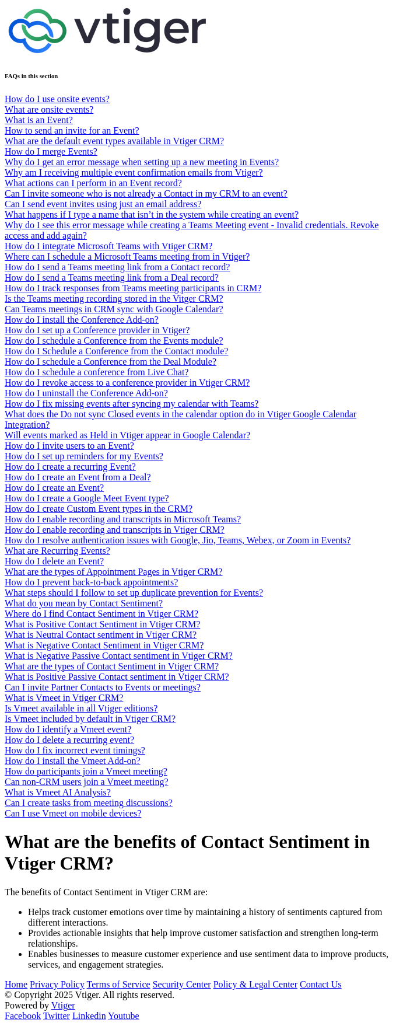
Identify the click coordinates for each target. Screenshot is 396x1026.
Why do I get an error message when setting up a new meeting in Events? (142, 162)
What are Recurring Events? (57, 551)
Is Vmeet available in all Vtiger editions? (81, 708)
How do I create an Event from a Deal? (78, 477)
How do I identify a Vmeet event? (68, 729)
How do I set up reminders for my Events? (84, 456)
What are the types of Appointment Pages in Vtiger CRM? (113, 572)
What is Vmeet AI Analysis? (58, 792)
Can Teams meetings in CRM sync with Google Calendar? (114, 309)
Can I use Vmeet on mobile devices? (73, 813)
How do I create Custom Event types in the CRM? (98, 509)
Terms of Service (118, 984)
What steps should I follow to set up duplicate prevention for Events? (134, 593)
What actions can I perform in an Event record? (93, 183)
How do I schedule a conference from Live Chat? (96, 372)
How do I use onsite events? (57, 99)
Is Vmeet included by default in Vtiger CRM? (90, 719)
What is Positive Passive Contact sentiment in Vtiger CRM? (117, 677)
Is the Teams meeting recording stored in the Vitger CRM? (114, 298)
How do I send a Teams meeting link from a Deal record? (112, 277)
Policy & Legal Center (255, 984)
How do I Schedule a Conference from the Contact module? (116, 351)
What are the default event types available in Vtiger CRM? (114, 141)
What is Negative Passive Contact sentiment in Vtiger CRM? (119, 656)
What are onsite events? (49, 109)
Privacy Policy (57, 984)
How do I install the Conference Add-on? (82, 319)
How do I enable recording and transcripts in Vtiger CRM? (115, 530)
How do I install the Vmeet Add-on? (73, 761)
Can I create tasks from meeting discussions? (89, 803)
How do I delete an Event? (54, 561)
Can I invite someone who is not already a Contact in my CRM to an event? (146, 193)
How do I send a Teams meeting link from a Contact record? (117, 267)
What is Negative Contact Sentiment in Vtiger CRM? (104, 645)
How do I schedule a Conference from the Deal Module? (110, 362)
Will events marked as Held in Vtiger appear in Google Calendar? (127, 435)
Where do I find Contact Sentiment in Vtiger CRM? (101, 614)
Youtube (123, 1016)
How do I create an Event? (54, 488)
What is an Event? (39, 120)
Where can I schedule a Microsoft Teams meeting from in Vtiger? (127, 256)
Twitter (56, 1016)
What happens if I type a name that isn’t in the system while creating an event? (152, 214)
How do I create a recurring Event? (70, 467)
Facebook (23, 1016)
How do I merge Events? (51, 151)
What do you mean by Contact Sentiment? (84, 603)
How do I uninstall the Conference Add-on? (86, 393)
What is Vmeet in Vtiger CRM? (64, 698)
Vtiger (63, 1005)
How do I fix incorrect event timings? (75, 750)
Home (16, 984)
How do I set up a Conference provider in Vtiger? (97, 330)
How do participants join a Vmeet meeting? (86, 771)
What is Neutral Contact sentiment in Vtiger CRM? (101, 635)
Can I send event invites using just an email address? (103, 204)
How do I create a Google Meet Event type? (87, 498)
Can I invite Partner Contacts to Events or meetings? (103, 687)
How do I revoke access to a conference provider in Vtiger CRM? (127, 383)
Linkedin (89, 1016)
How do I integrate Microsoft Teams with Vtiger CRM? (108, 246)
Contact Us (321, 984)
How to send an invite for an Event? (72, 130)
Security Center (182, 984)
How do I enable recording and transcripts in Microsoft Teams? (123, 519)
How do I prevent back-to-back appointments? (91, 582)
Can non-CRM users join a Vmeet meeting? (87, 782)
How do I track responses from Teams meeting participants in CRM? (133, 288)
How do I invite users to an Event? (69, 446)
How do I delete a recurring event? (69, 740)
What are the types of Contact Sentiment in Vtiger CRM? (112, 666)
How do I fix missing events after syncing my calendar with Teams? (131, 404)
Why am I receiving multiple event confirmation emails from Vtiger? (134, 172)
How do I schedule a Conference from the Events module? (114, 341)
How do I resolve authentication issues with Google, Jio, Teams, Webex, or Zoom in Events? (178, 540)
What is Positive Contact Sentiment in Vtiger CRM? (102, 624)
